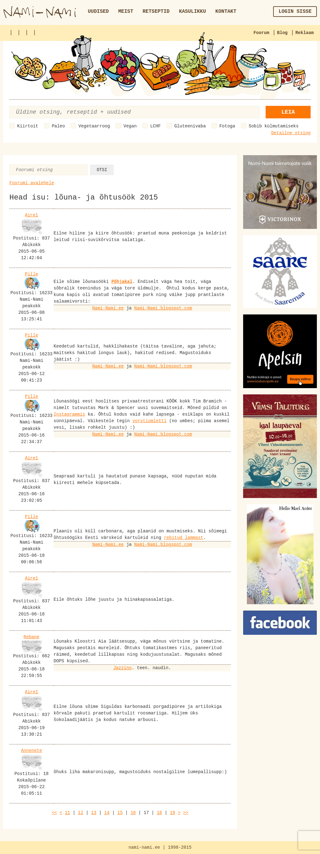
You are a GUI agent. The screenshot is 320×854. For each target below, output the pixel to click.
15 (120, 812)
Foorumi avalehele (31, 182)
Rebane (31, 636)
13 (94, 812)
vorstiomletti (149, 420)
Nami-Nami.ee (108, 308)
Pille (31, 274)
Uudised (98, 11)
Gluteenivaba (190, 126)
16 (133, 812)
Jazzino (122, 667)
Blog (282, 32)
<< (54, 812)
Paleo (58, 126)
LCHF (155, 126)
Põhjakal (121, 281)
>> (185, 812)
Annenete (31, 750)
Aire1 (31, 215)
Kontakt (225, 11)
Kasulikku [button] (192, 11)
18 (159, 812)
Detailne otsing (291, 133)
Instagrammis (69, 414)
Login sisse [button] (295, 11)
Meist (125, 11)
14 (107, 812)
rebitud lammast (183, 537)
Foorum (261, 32)
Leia (288, 112)
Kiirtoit (27, 126)
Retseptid (155, 11)
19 (172, 812)
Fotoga (227, 126)
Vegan (130, 126)
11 (67, 812)
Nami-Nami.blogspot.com (163, 308)
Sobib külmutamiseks (274, 126)
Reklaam (304, 32)
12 (80, 812)
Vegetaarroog (94, 126)
